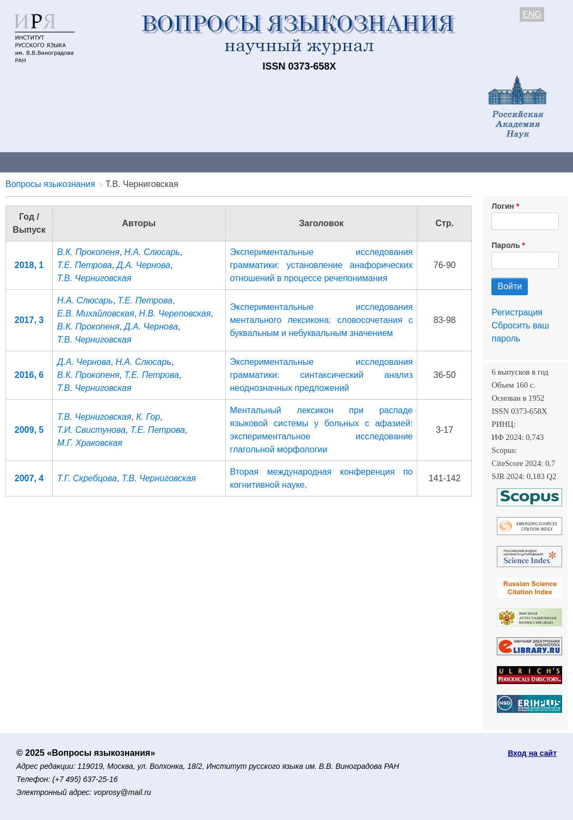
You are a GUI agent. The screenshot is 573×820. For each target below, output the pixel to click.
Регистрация (517, 312)
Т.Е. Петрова (84, 265)
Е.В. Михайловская (95, 313)
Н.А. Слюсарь (152, 252)
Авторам (153, 161)
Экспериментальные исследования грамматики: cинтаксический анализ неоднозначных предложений (321, 375)
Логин (502, 206)
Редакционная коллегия (468, 161)
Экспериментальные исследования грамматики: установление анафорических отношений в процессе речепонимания (321, 265)
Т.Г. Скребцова (87, 478)
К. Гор (148, 416)
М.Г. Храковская (89, 443)
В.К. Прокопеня (88, 252)
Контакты (95, 161)
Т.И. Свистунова (91, 429)
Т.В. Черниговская (94, 278)
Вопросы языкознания (50, 184)
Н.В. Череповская (175, 313)
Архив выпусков (305, 161)
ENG (531, 14)
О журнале (32, 161)
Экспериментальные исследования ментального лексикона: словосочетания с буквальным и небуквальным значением (321, 320)
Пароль (505, 245)
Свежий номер (221, 161)
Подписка (378, 161)
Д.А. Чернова (143, 265)
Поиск (550, 161)
